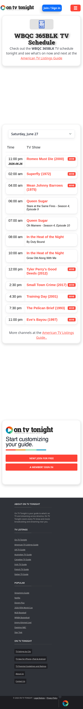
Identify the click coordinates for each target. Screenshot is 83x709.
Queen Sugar (37, 201)
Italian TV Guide (21, 574)
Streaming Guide (21, 593)
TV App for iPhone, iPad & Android (30, 659)
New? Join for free (41, 458)
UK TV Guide (19, 549)
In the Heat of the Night (45, 237)
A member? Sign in (41, 467)
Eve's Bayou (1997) (42, 319)
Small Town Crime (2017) (47, 285)
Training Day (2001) (42, 296)
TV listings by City (23, 651)
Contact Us (20, 681)
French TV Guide (21, 569)
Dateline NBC (20, 627)
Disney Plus (19, 602)
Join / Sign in (52, 8)
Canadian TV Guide (22, 559)
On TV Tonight (20, 539)
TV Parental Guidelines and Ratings (31, 666)
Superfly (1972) (39, 174)
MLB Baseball (20, 612)
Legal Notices (39, 698)
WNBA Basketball (22, 617)
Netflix (17, 597)
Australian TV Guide (23, 554)
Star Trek (18, 632)
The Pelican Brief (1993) (46, 308)
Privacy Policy (52, 698)
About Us (20, 673)
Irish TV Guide (20, 564)
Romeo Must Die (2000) (45, 159)
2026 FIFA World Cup (23, 607)
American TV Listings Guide (41, 58)
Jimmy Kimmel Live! (22, 622)
